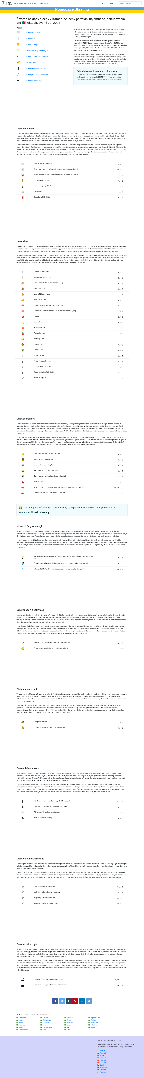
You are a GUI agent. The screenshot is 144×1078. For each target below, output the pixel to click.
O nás (34, 3)
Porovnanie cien (25, 3)
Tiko (68, 1027)
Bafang (93, 1020)
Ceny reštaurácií (33, 32)
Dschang (46, 1022)
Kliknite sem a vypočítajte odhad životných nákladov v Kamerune (99, 79)
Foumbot (22, 1025)
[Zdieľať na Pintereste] (75, 1001)
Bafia (21, 1022)
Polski (101, 1055)
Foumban (94, 1022)
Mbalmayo (94, 1025)
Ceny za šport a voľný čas (37, 56)
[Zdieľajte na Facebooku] (55, 1001)
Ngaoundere (95, 1018)
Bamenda (22, 1018)
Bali (44, 1030)
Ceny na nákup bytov (35, 80)
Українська (103, 1058)
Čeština (101, 1065)
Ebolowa (70, 1022)
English (101, 1051)
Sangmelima (23, 1030)
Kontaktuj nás (43, 3)
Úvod (16, 3)
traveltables (9, 3)
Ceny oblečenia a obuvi (36, 68)
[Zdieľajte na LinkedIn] (82, 1001)
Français (102, 1072)
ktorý (44, 1025)
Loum (69, 1025)
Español (102, 1060)
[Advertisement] (72, 108)
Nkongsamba (47, 1027)
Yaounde (70, 1018)
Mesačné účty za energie (37, 50)
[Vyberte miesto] (130, 3)
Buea (69, 1020)
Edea (68, 1030)
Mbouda (22, 1027)
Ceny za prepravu (33, 44)
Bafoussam (47, 1020)
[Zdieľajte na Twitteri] (62, 1001)
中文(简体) (103, 1067)
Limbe (21, 1020)
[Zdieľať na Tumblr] (69, 1001)
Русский (102, 1053)
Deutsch (102, 1070)
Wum (93, 1027)
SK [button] (104, 3)
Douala (45, 1018)
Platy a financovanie (35, 62)
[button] (113, 3)
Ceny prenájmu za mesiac (37, 74)
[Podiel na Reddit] (89, 1001)
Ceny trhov (31, 38)
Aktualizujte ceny (40, 512)
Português (102, 1063)
